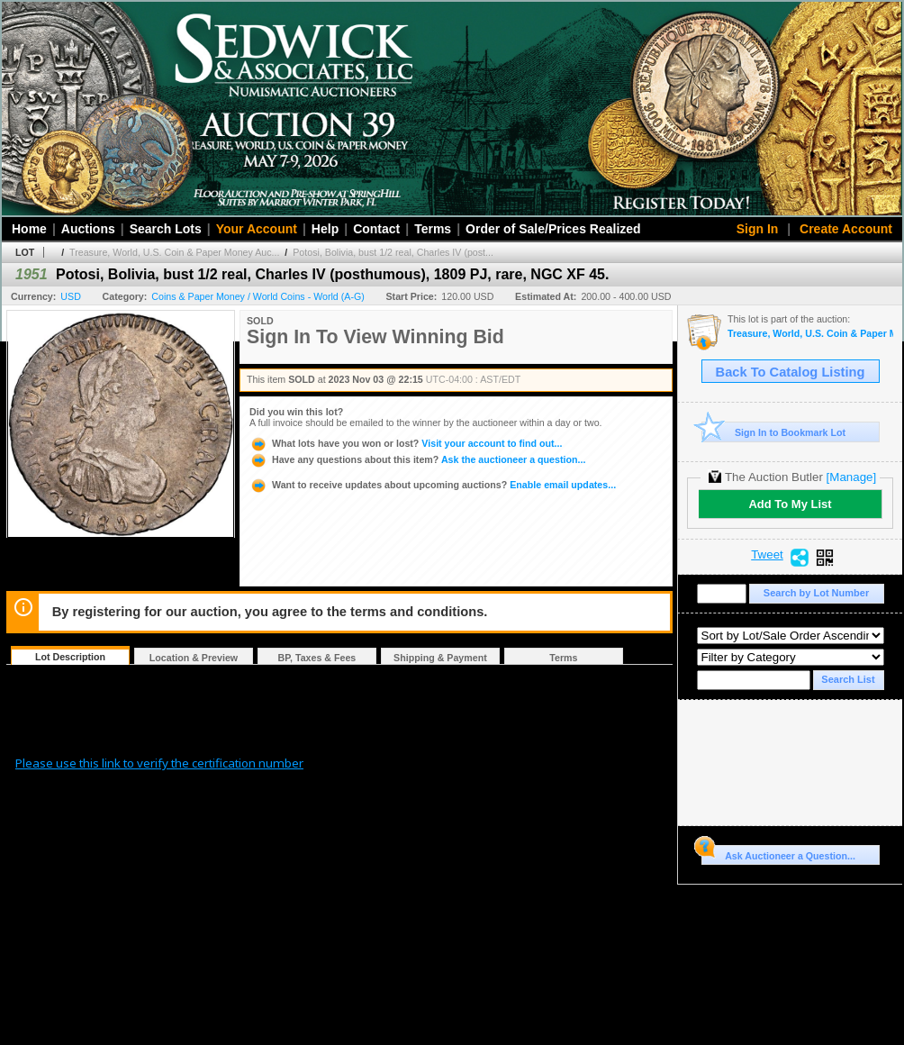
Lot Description (70, 656)
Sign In (758, 229)
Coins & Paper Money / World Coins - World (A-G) (257, 296)
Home (29, 229)
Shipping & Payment (440, 657)
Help (325, 229)
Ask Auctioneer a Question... (778, 853)
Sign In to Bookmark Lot (773, 432)
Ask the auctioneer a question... (417, 459)
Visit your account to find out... (405, 443)
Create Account (846, 229)
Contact (376, 229)
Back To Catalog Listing (790, 372)
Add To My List (789, 504)
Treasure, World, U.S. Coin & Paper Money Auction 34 (810, 334)
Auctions (88, 229)
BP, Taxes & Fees (317, 657)
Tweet (767, 555)
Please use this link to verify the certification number (159, 763)
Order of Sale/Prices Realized (553, 229)
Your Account (256, 229)
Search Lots (166, 229)
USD (70, 296)
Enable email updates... (432, 484)
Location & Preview (193, 657)
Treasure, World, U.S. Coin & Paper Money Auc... (174, 252)
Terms (432, 229)
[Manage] (851, 477)
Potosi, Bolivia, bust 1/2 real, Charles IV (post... (393, 252)
